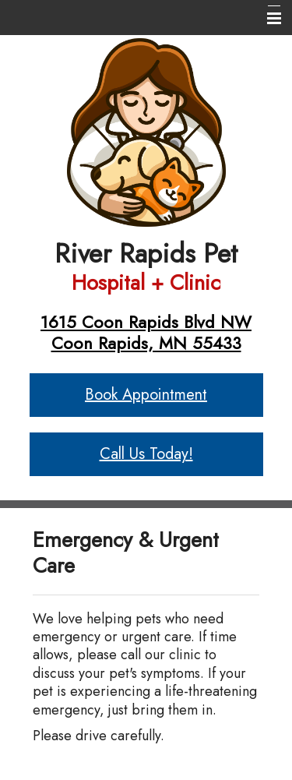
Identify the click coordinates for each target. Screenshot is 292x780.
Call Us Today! (146, 454)
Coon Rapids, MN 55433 (146, 342)
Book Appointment (146, 394)
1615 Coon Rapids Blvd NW (146, 321)
